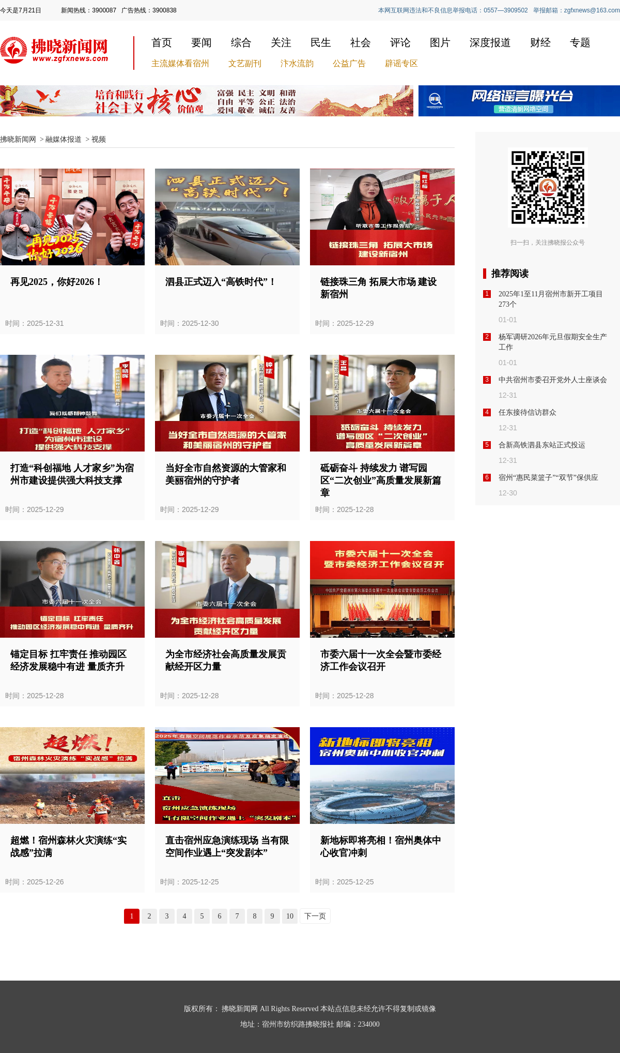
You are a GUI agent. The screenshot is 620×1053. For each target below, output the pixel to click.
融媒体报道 (63, 139)
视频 (98, 139)
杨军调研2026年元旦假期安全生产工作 (553, 342)
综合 (241, 42)
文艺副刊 (244, 63)
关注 (281, 42)
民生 (321, 42)
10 (289, 916)
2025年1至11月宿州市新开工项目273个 (551, 299)
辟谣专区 (401, 63)
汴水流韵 (297, 63)
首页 (161, 42)
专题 (580, 42)
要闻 (201, 42)
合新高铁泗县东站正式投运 (542, 445)
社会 (360, 42)
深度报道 (490, 42)
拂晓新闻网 (18, 139)
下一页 (315, 916)
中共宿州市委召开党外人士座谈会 (553, 380)
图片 (440, 42)
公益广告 (349, 63)
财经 (540, 42)
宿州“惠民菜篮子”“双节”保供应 (548, 478)
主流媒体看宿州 (180, 63)
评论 (400, 42)
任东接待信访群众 (527, 412)
